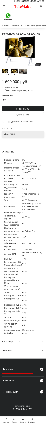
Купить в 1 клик (23, 114)
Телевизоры (17, 25)
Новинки (5, 25)
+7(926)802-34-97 (22, 408)
